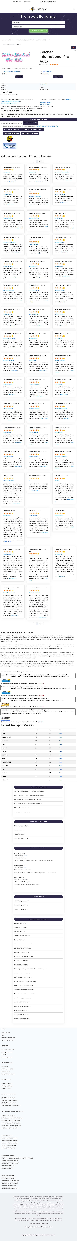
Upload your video (45, 104)
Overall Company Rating (21, 905)
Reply (25, 855)
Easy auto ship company (21, 965)
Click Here (68, 99)
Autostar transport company (22, 1006)
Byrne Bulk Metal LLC (20, 858)
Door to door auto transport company (25, 981)
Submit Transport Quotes (11, 129)
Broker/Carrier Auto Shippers (22, 826)
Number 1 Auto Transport (21, 960)
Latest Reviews (6, 1032)
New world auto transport (21, 1010)
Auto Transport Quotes (8, 1049)
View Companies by (38, 896)
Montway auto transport (21, 923)
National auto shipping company (23, 956)
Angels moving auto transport (22, 998)
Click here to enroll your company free (47, 126)
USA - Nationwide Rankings (38, 787)
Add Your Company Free (8, 1037)
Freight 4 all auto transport (21, 1018)
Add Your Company (50, 2)
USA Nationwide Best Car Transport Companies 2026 (29, 791)
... (52, 860)
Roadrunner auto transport (21, 952)
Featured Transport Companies (38, 919)
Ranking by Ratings (7, 1086)
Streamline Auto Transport (22, 870)
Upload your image (45, 102)
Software (4, 1054)
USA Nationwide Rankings (8, 1098)
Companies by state (7, 1069)
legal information (39, 1227)
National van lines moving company (24, 994)
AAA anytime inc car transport (10, 1160)
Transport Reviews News (8, 1074)
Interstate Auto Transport (22, 882)
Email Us (19, 77)
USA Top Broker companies (21, 812)
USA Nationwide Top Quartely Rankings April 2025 (28, 803)
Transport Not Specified (21, 838)
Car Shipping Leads (7, 1052)
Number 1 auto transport (8, 1148)
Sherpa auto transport (20, 927)
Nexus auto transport (20, 940)
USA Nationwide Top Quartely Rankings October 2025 (29, 795)
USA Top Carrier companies (22, 808)
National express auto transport (23, 977)
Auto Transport (6, 1071)
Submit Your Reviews (7, 1040)
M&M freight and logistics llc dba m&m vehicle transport (30, 969)
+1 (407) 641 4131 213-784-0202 (12, 71)
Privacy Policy (29, 1227)
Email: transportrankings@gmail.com (21, 1)
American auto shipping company (24, 989)
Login (42, 2)
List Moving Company (39, 30)
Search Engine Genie (42, 1223)
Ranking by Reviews (7, 1083)
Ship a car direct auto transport (23, 944)
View (60, 733)
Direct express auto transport (22, 948)
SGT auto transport (19, 931)
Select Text (41, 683)
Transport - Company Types (38, 821)
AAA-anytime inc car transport (23, 973)
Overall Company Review (21, 901)
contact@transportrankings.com (10, 101)
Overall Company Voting (21, 909)
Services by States (7, 1057)
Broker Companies (19, 830)
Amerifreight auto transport (22, 935)
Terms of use (48, 1227)
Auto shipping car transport (22, 1002)
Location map (47, 71)
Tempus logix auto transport (22, 1014)
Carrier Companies (19, 834)
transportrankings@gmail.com (9, 103)
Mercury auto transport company (23, 985)
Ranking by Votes (6, 1088)
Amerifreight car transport (9, 1178)
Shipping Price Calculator (30, 133)
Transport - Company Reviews (38, 848)
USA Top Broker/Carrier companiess (11, 1105)
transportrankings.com (39, 1235)
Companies (5, 1066)
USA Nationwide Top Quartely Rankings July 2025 (27, 799)
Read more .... (13, 182)
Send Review (57, 77)
